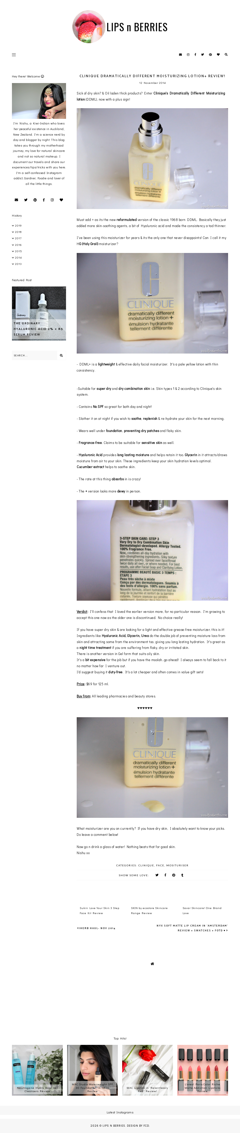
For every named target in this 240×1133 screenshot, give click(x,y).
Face (160, 865)
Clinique (146, 865)
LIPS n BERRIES (137, 26)
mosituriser (177, 865)
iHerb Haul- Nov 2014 (97, 928)
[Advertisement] (71, 378)
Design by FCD (138, 1126)
